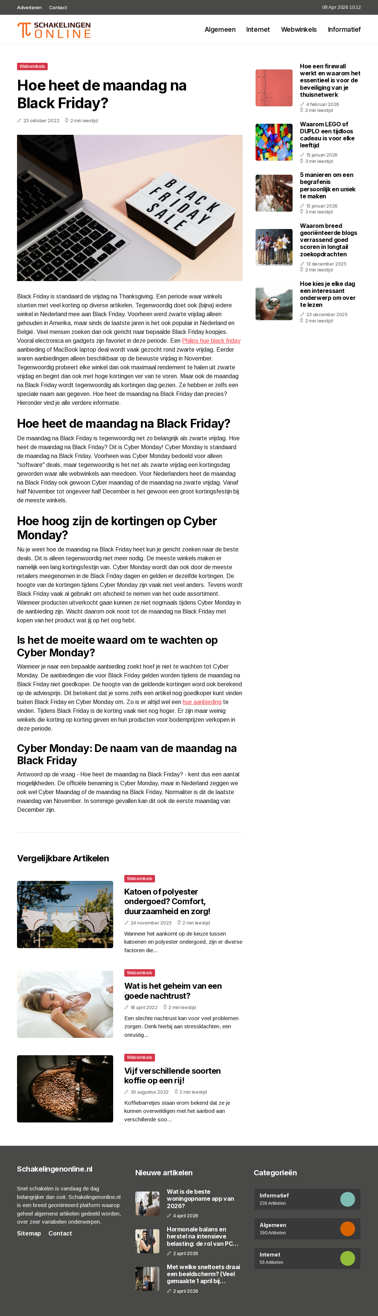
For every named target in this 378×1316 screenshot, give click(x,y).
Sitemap (29, 1233)
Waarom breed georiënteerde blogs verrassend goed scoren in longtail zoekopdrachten (328, 240)
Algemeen (220, 29)
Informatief (344, 29)
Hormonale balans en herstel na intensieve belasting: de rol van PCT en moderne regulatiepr (202, 1236)
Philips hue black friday (211, 341)
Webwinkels (299, 29)
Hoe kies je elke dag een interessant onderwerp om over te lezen (327, 294)
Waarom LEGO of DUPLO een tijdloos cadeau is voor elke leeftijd (327, 134)
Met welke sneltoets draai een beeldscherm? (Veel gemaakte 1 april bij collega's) (203, 1274)
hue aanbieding (202, 702)
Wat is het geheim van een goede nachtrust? (173, 990)
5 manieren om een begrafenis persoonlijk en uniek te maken (327, 185)
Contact (58, 7)
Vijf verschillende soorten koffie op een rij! (172, 1075)
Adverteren (29, 7)
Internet (258, 29)
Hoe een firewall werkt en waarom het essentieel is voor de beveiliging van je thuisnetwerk (330, 80)
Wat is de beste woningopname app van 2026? (200, 1198)
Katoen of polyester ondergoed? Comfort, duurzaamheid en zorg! (167, 901)
